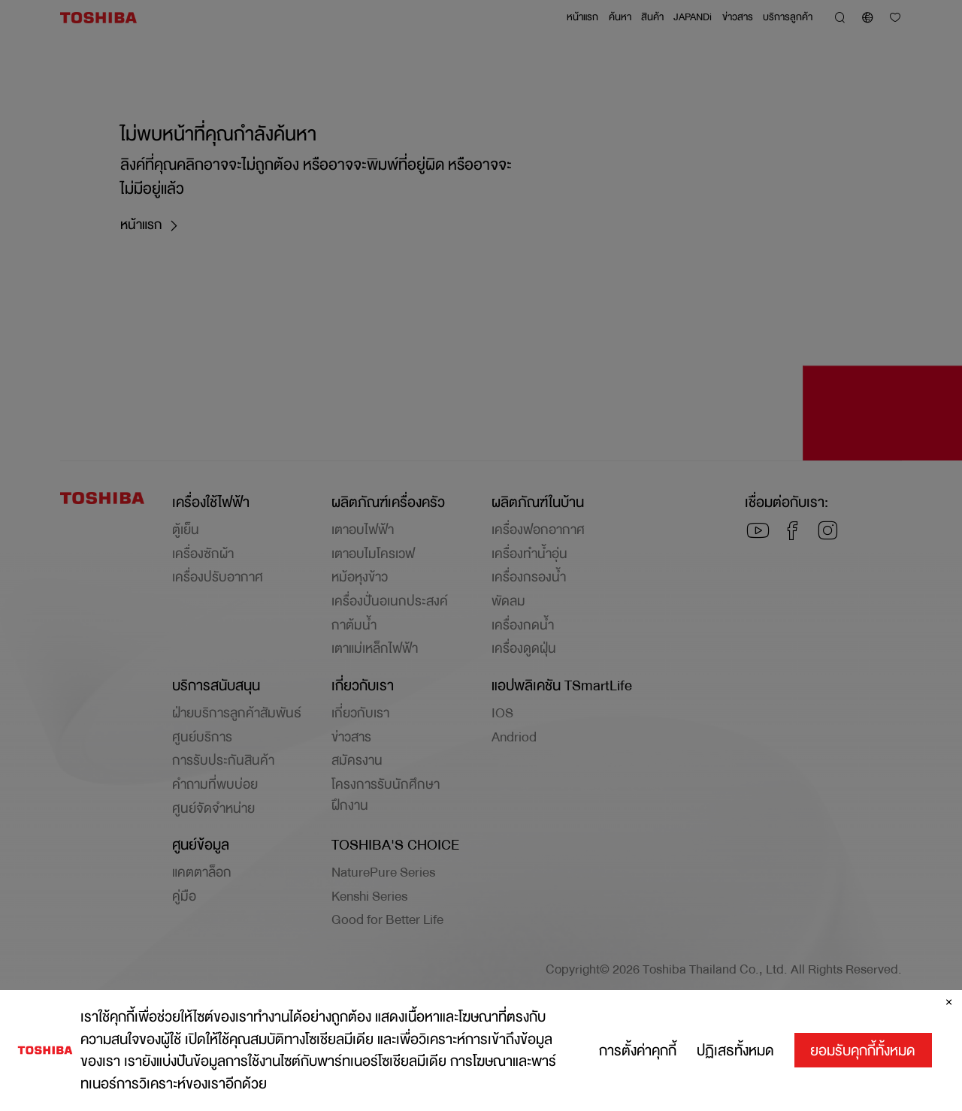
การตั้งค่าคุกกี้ (637, 1060)
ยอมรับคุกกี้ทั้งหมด (862, 1060)
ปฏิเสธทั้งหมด (735, 1060)
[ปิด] (949, 1012)
